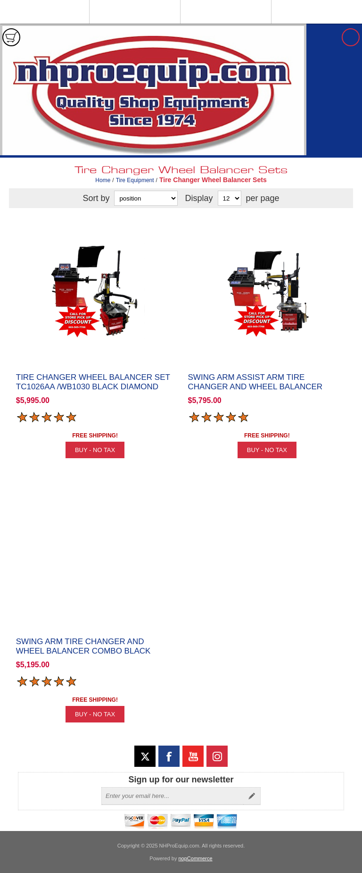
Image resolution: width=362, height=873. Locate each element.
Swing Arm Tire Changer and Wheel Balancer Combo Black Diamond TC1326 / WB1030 (83, 651)
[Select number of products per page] (229, 198)
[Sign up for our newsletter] (172, 796)
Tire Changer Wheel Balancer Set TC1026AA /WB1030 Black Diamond (93, 382)
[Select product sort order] (146, 198)
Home (102, 180)
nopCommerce (196, 858)
